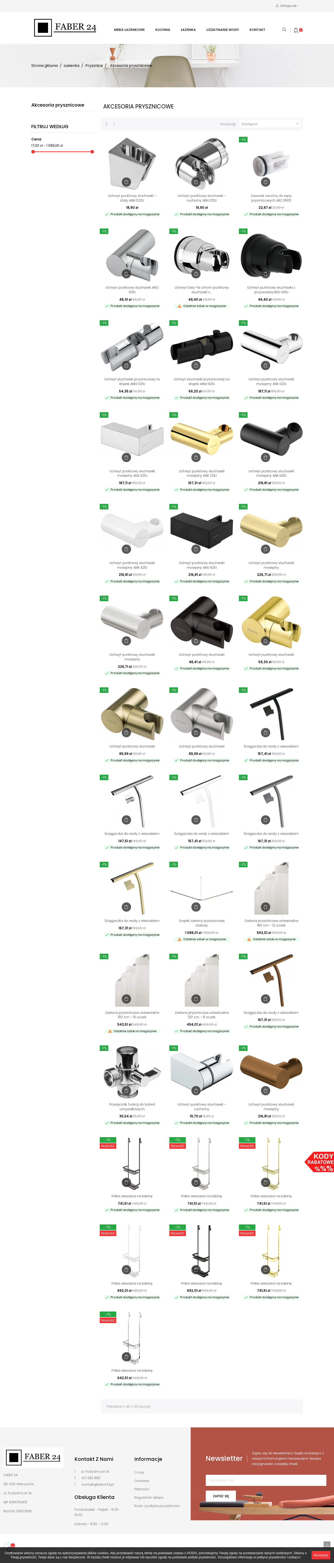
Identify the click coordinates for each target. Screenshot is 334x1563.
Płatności (141, 1489)
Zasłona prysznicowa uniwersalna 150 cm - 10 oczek (132, 1015)
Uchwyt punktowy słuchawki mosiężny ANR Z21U (202, 473)
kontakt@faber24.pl (98, 1484)
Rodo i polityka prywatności (157, 1506)
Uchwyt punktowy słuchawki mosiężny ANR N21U (271, 473)
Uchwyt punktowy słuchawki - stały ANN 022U (132, 198)
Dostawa (141, 1480)
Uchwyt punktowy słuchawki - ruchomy (202, 1106)
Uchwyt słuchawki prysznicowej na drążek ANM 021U (132, 381)
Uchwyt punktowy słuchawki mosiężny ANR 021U (271, 381)
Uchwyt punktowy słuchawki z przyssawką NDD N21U (271, 289)
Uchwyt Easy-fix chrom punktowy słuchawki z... (202, 289)
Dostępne (271, 124)
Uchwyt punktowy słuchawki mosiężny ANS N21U (202, 565)
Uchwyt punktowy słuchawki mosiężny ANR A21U (132, 565)
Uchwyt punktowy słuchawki (202, 654)
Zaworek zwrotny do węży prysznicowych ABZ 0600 (271, 198)
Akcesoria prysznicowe (57, 105)
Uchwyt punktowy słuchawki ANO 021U (132, 289)
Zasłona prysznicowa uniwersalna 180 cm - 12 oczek (271, 923)
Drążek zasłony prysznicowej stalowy (202, 923)
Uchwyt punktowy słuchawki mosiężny (271, 565)
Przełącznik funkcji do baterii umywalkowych (132, 1106)
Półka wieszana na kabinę (132, 1196)
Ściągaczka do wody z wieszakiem (271, 746)
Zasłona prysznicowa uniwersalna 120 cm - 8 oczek (202, 1015)
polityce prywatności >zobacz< (279, 1557)
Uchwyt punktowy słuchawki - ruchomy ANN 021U (202, 198)
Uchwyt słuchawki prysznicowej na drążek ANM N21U (201, 381)
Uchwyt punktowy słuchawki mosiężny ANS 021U (132, 473)
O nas (139, 1472)
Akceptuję (321, 1555)
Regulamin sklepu (149, 1497)
